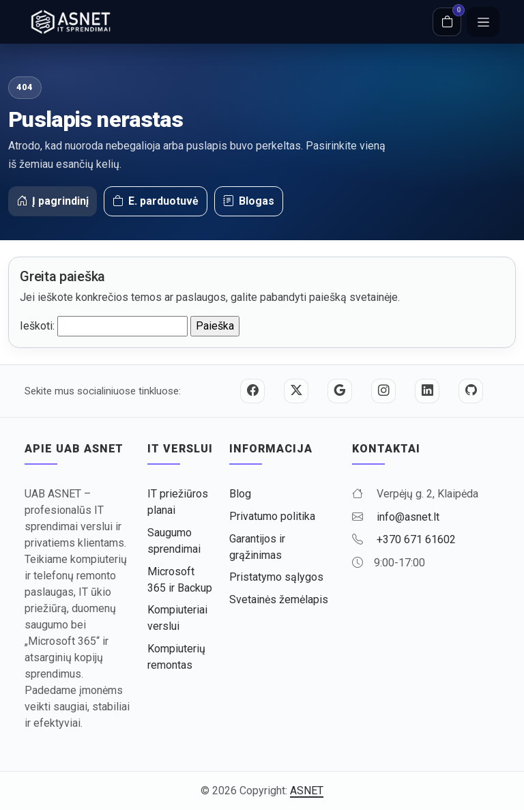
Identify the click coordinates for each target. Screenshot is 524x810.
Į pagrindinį (52, 201)
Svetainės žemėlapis (278, 599)
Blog (240, 493)
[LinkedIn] (427, 391)
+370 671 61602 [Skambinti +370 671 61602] (416, 539)
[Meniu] (483, 22)
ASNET (306, 790)
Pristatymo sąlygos (276, 576)
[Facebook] (252, 391)
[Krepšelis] (447, 22)
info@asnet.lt (408, 516)
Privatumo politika (272, 516)
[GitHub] (470, 391)
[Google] (340, 391)
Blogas (248, 201)
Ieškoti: (37, 325)
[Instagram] (383, 391)
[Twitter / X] (296, 391)
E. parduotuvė (156, 201)
